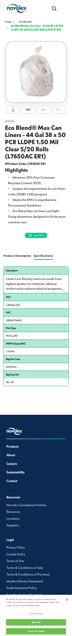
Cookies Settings (36, 615)
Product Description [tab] (17, 256)
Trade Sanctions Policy (21, 588)
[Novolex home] (14, 431)
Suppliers (12, 525)
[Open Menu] (64, 8)
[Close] (67, 601)
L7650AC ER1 (13, 304)
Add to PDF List (40, 235)
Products (12, 446)
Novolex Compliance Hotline (26, 505)
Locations (13, 518)
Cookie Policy (15, 554)
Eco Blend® (25, 21)
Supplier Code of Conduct (24, 595)
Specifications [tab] (43, 256)
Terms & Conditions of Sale (24, 568)
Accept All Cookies (36, 632)
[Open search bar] (54, 8)
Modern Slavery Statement (24, 581)
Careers (11, 464)
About (10, 455)
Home (8, 21)
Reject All (36, 623)
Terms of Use (15, 561)
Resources (13, 512)
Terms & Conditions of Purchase (28, 574)
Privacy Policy (15, 547)
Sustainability (15, 472)
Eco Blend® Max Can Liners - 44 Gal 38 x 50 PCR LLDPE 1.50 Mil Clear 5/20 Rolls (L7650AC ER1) (37, 27)
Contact (11, 481)
